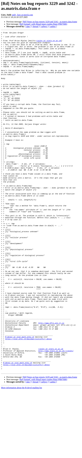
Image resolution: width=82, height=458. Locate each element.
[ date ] (28, 26)
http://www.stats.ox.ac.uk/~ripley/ (56, 415)
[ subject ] (44, 26)
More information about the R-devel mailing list (21, 456)
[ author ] (53, 26)
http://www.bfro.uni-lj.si (51, 381)
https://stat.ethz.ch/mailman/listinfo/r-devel (28, 400)
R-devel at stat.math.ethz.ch (19, 398)
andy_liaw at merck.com (22, 15)
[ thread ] (35, 26)
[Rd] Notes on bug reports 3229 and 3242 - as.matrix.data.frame (50, 22)
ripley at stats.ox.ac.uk (48, 42)
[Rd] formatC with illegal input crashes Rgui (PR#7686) (43, 24)
